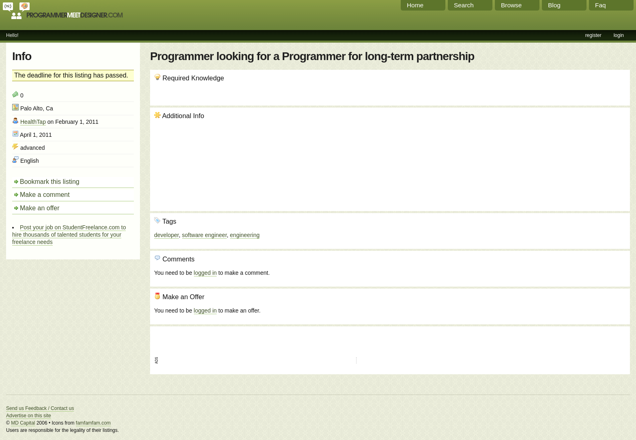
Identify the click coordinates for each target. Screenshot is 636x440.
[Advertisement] (582, 155)
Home (415, 5)
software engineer (204, 235)
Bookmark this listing (50, 181)
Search (464, 5)
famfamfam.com (93, 423)
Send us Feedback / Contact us (40, 408)
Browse (511, 5)
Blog (554, 5)
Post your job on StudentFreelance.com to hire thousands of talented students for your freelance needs (69, 234)
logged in (205, 273)
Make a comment (45, 194)
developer (166, 235)
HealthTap (33, 122)
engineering (245, 235)
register (593, 35)
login (619, 35)
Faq (600, 5)
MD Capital (23, 423)
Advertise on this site (28, 415)
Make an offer (40, 208)
